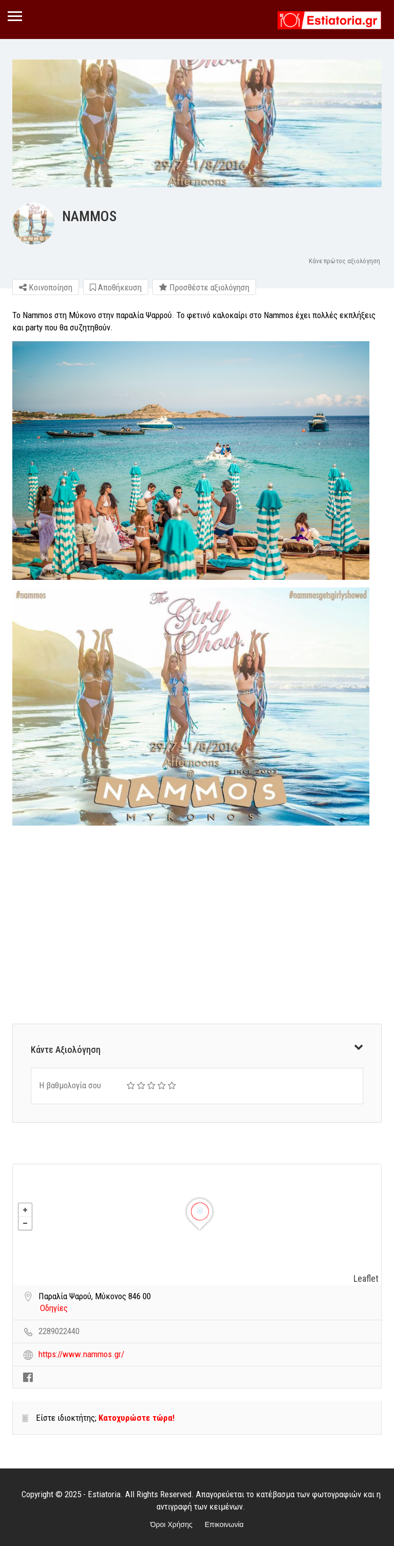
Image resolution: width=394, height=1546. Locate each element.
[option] (197, 123)
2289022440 (59, 1331)
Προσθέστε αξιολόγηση (204, 287)
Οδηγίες (54, 1308)
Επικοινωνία (224, 1524)
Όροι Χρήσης (171, 1524)
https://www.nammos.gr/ (81, 1354)
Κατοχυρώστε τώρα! (136, 1418)
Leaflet (366, 1278)
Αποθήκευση (116, 287)
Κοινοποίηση (45, 287)
